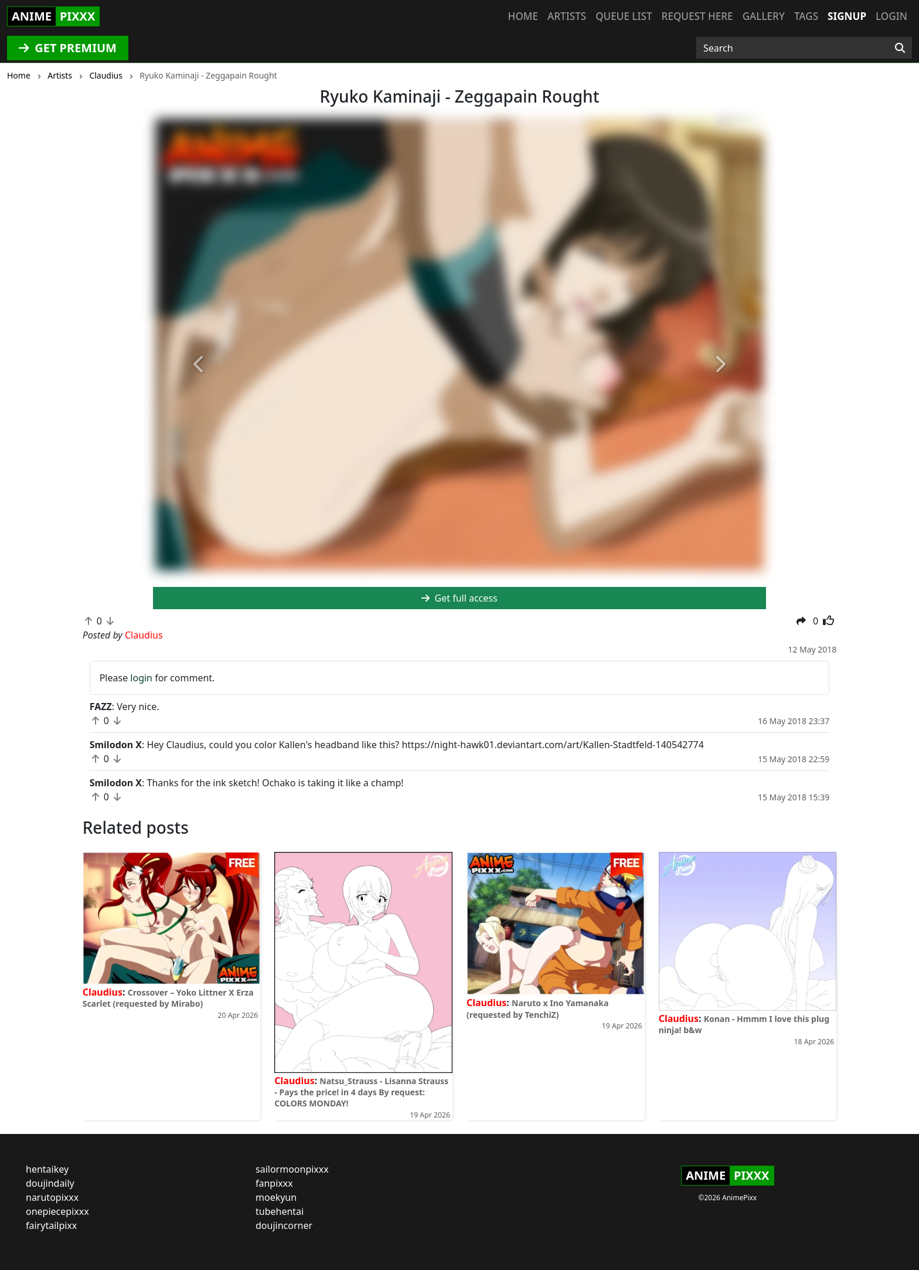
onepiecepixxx (57, 1211)
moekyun (276, 1197)
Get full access (459, 598)
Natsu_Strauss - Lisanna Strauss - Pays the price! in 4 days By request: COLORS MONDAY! (361, 1092)
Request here (697, 16)
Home (523, 16)
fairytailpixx (51, 1225)
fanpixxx (274, 1183)
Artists (566, 16)
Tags (806, 16)
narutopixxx (52, 1197)
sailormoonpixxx (292, 1169)
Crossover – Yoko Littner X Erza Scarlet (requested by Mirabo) (168, 998)
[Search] (900, 48)
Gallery (764, 16)
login (141, 677)
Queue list (623, 16)
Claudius (102, 992)
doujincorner (284, 1225)
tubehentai (280, 1211)
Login (891, 16)
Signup (847, 16)
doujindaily (50, 1183)
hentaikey (47, 1169)
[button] (199, 365)
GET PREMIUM (68, 48)
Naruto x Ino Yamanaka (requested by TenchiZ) (537, 1008)
